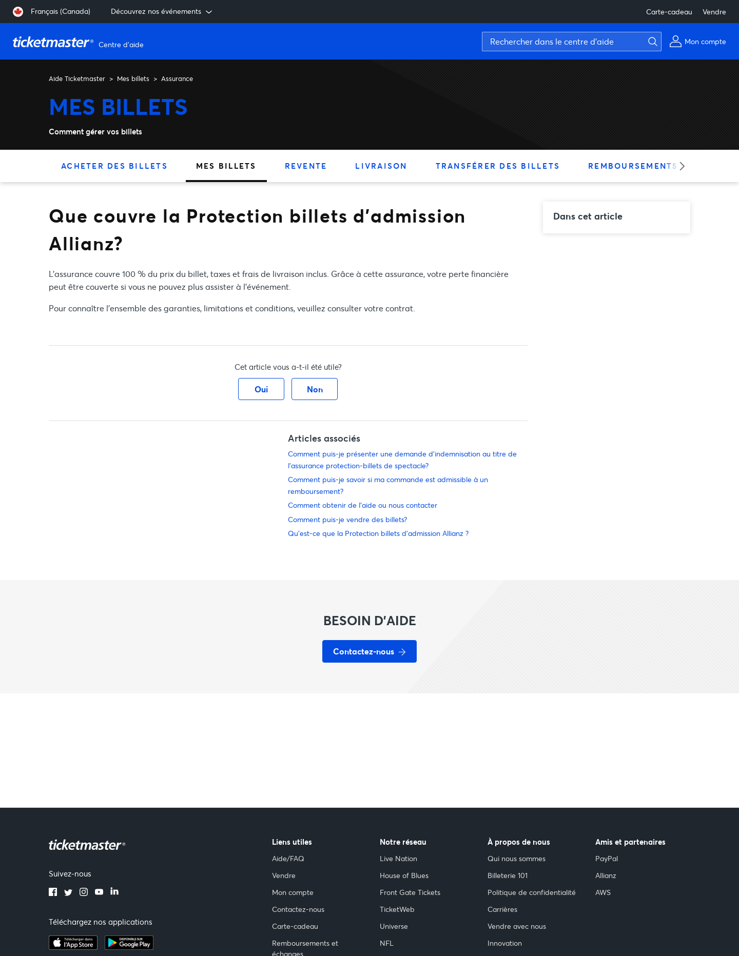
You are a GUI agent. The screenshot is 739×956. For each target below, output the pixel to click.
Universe (394, 926)
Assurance (177, 78)
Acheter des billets (114, 166)
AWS (603, 892)
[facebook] (53, 893)
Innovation (505, 943)
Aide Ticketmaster (77, 78)
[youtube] (99, 893)
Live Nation (398, 858)
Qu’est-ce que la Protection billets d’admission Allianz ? (378, 533)
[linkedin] (114, 893)
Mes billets (133, 78)
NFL (387, 943)
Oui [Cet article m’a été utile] (261, 389)
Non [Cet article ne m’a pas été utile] (315, 389)
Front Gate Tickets (410, 892)
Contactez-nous (298, 909)
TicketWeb (397, 909)
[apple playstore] (73, 947)
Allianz (605, 875)
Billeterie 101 (508, 875)
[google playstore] (129, 947)
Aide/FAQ (288, 858)
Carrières (502, 909)
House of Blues (404, 875)
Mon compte (293, 892)
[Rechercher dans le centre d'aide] (572, 41)
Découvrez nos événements (162, 11)
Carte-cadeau (669, 11)
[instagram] (84, 893)
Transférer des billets (498, 166)
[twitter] (68, 893)
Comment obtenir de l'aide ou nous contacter (362, 505)
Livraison (381, 166)
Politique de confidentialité (532, 892)
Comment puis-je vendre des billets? (347, 519)
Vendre (714, 11)
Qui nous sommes (517, 858)
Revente (306, 166)
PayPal (606, 858)
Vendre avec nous (517, 926)
